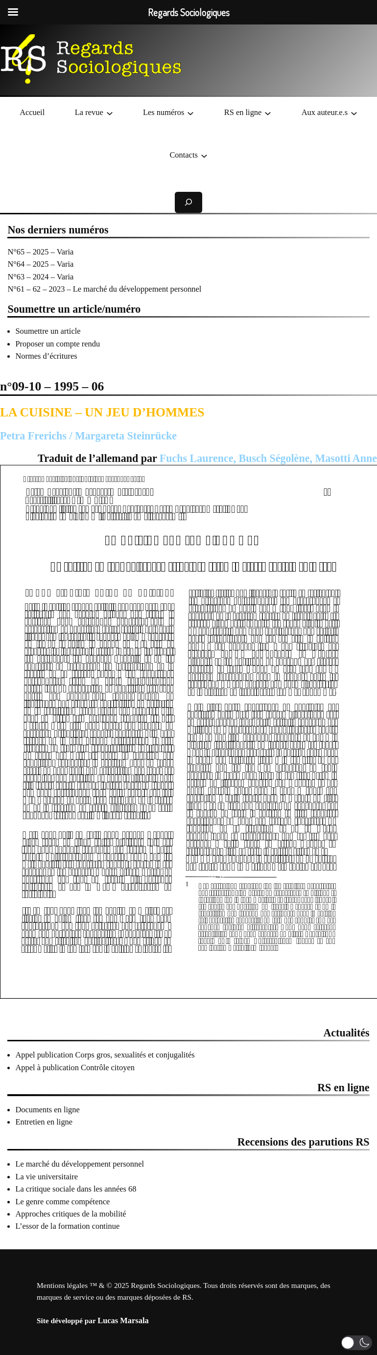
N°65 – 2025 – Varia (40, 251)
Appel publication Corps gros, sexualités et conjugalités (104, 1054)
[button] (356, 1342)
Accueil (32, 112)
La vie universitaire (46, 1176)
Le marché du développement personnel (79, 1164)
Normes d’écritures (46, 356)
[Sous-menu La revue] (109, 112)
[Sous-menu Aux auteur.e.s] (354, 112)
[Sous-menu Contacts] (204, 155)
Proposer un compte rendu (57, 343)
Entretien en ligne (43, 1121)
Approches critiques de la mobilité (70, 1213)
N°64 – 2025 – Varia (40, 264)
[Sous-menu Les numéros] (190, 112)
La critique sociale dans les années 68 (75, 1189)
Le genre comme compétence (62, 1201)
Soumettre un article (47, 331)
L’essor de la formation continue (67, 1226)
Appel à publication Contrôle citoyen (75, 1067)
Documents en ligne (47, 1109)
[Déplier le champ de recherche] (188, 202)
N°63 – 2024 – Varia (40, 276)
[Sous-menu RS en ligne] (267, 112)
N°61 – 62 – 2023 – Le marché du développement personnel (104, 289)
